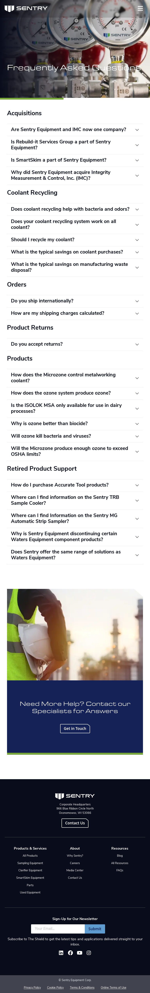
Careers (75, 863)
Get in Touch (75, 728)
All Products (30, 855)
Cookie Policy (55, 987)
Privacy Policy (32, 987)
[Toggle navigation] (140, 8)
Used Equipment (30, 892)
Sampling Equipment (30, 863)
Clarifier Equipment (30, 870)
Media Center (74, 870)
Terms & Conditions (82, 987)
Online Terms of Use (113, 987)
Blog (120, 855)
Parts (30, 885)
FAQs (119, 870)
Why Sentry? (75, 855)
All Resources (119, 863)
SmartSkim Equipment (30, 878)
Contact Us (75, 823)
